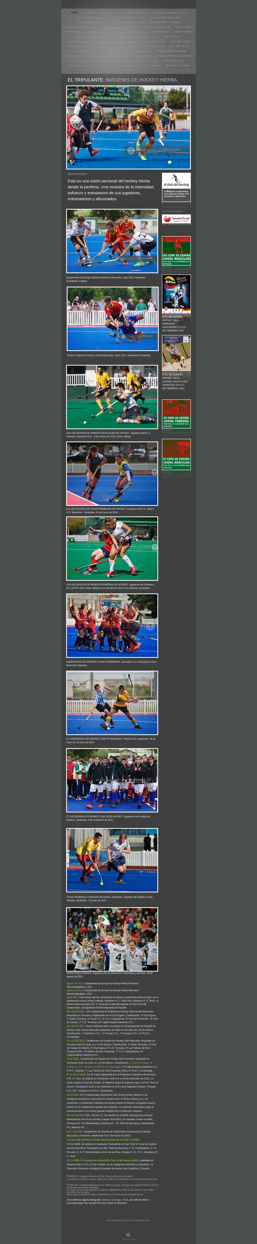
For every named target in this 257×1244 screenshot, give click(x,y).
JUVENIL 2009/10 (79, 51)
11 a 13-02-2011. (76, 1040)
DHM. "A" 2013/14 (140, 32)
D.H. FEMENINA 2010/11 (78, 41)
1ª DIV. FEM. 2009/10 (103, 46)
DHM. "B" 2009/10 (85, 36)
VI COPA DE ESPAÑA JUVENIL (80, 27)
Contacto (128, 70)
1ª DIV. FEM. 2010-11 (128, 46)
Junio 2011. (73, 997)
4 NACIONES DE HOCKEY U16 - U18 (86, 65)
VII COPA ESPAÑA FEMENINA (171, 51)
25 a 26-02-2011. (76, 1011)
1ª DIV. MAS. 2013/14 (78, 46)
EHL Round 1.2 (144, 51)
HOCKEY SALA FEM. (97, 56)
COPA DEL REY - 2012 (173, 60)
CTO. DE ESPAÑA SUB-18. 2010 (93, 22)
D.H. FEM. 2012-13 (133, 41)
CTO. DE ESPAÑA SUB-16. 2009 (165, 17)
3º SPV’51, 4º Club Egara (108, 1067)
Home (74, 12)
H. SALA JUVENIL (143, 56)
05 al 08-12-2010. (77, 1074)
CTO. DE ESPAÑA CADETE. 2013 (133, 12)
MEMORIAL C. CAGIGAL (177, 65)
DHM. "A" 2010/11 (74, 32)
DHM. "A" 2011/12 (96, 32)
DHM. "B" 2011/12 (107, 36)
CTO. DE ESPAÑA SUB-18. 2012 (170, 12)
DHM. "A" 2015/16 (183, 32)
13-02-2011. (73, 1058)
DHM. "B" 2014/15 (151, 36)
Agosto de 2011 (75, 983)
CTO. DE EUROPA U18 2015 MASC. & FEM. (137, 60)
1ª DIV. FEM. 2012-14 (179, 46)
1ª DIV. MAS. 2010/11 (180, 41)
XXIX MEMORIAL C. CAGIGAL (165, 22)
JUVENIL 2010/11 (101, 51)
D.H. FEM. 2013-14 (156, 41)
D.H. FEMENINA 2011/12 (107, 41)
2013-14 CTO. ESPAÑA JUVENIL (155, 27)
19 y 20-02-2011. (76, 1026)
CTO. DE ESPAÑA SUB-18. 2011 (92, 17)
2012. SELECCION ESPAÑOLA (123, 65)
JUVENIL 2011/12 (123, 51)
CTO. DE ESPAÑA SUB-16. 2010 (129, 17)
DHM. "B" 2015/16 (172, 36)
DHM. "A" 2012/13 (118, 32)
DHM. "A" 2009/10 (184, 27)
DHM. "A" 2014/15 (162, 32)
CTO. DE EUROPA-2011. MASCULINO (92, 60)
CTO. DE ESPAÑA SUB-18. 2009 (129, 22)
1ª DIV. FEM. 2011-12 (154, 46)
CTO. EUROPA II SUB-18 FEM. (97, 12)
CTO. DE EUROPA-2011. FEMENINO (174, 56)
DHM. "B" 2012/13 (129, 36)
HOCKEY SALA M (74, 56)
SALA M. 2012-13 (121, 56)
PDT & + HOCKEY (152, 65)
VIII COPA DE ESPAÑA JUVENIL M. (117, 27)
